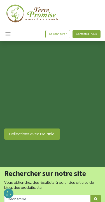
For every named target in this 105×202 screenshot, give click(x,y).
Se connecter (58, 34)
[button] (8, 193)
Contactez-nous (86, 34)
